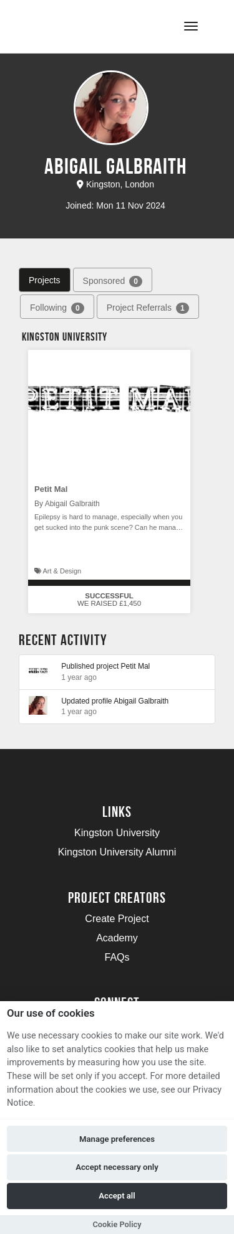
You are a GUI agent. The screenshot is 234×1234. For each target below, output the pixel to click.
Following (57, 308)
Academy (117, 938)
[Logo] (71, 25)
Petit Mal (50, 489)
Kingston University (117, 832)
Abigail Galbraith (141, 701)
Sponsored (112, 281)
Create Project (117, 918)
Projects (45, 280)
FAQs (116, 957)
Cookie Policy (116, 1224)
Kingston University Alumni (117, 852)
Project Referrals (148, 308)
